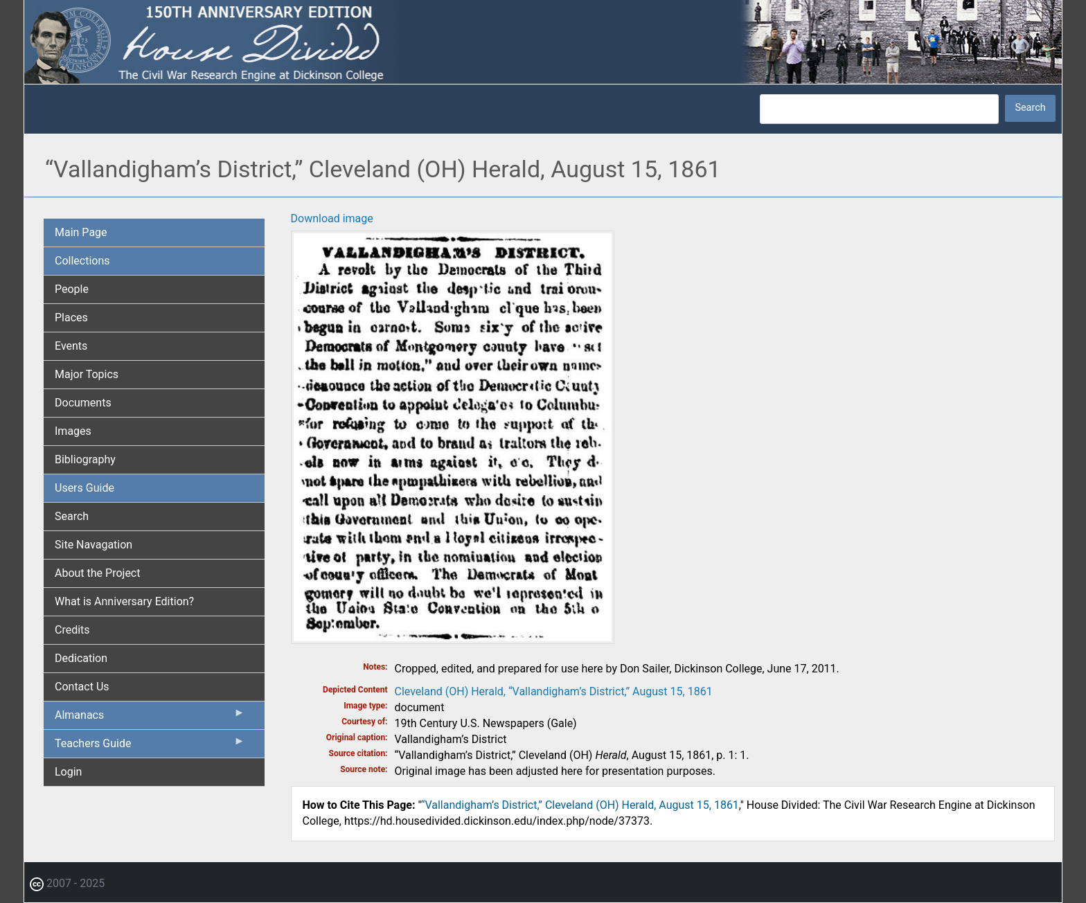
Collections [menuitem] (82, 260)
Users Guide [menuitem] (84, 487)
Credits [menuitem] (72, 629)
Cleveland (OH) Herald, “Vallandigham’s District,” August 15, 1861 (554, 691)
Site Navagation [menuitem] (93, 544)
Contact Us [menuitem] (82, 686)
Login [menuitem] (68, 771)
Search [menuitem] (72, 516)
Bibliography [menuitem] (85, 459)
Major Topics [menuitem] (86, 374)
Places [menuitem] (71, 317)
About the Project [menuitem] (97, 573)
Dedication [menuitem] (81, 658)
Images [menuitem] (73, 431)
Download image (332, 218)
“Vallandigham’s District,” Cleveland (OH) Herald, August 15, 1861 (580, 805)
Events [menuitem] (71, 345)
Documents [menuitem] (83, 402)
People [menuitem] (72, 289)
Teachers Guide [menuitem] (150, 746)
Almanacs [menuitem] (150, 718)
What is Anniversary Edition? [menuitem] (124, 601)
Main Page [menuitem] (81, 232)
